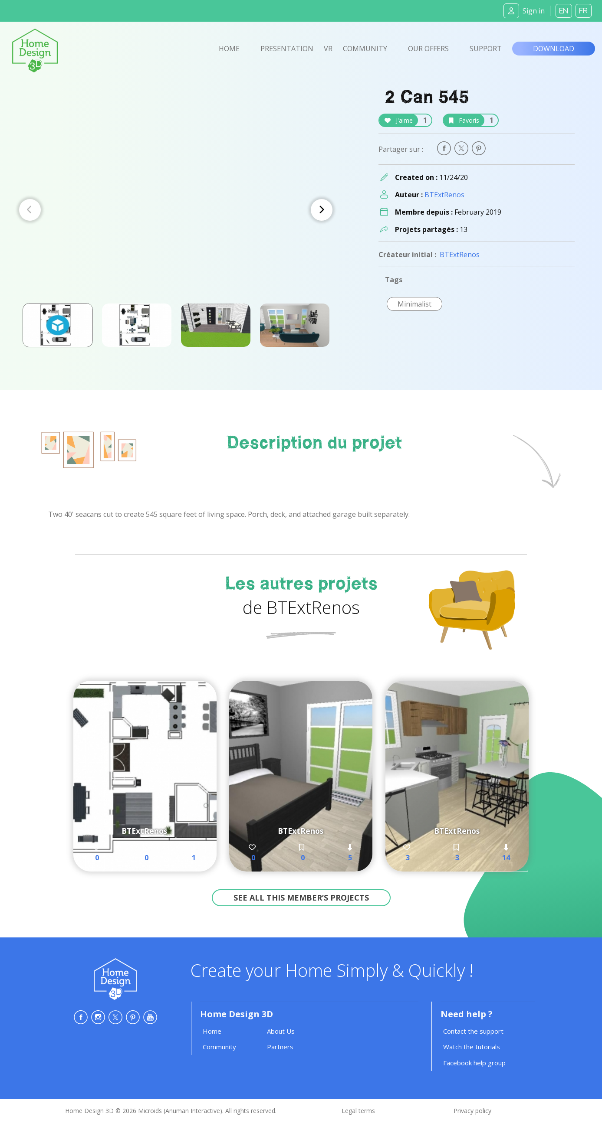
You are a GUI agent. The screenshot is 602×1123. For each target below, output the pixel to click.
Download (553, 48)
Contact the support (473, 1031)
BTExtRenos (444, 194)
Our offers (428, 48)
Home (229, 48)
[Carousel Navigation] (175, 210)
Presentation (286, 48)
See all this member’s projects (301, 897)
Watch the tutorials (471, 1046)
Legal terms (358, 1111)
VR (328, 48)
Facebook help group (474, 1062)
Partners (280, 1046)
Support (486, 48)
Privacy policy (472, 1111)
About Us (281, 1031)
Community (365, 48)
